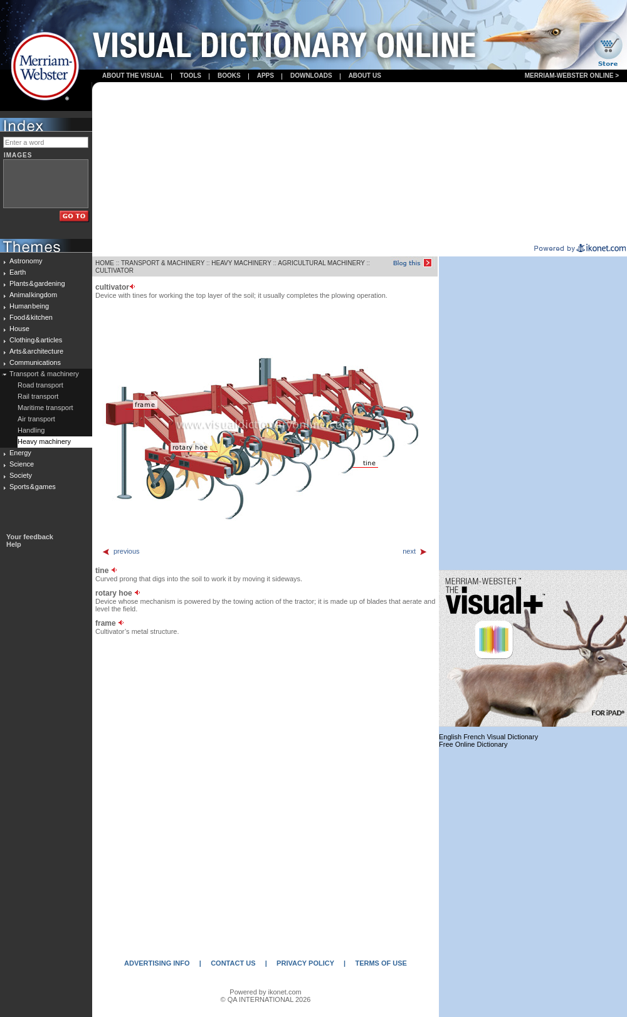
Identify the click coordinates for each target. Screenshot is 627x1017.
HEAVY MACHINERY (241, 263)
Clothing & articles (35, 340)
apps (265, 75)
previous (121, 551)
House (19, 328)
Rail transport (38, 396)
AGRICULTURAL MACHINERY (321, 263)
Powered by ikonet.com (265, 992)
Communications (35, 362)
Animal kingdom (33, 294)
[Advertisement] (359, 163)
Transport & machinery (44, 373)
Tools (190, 75)
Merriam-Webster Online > (572, 75)
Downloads (311, 75)
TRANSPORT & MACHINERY (162, 263)
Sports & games (32, 486)
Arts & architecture (36, 351)
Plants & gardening (37, 283)
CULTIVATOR (114, 270)
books (229, 75)
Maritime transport (45, 407)
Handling (31, 430)
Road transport (40, 385)
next (415, 551)
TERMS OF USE (381, 963)
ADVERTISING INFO (157, 963)
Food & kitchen (31, 317)
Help (13, 544)
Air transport (36, 419)
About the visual (133, 75)
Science (21, 464)
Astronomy (26, 261)
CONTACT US (233, 963)
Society (20, 475)
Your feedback (29, 536)
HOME (104, 263)
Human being (29, 306)
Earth (17, 272)
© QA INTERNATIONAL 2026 (266, 999)
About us (365, 75)
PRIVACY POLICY (305, 963)
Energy (20, 452)
